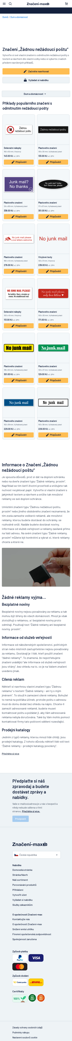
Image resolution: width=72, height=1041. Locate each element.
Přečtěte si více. (31, 811)
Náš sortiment (20, 879)
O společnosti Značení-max (27, 924)
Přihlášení (17, 889)
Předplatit (20, 818)
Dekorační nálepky (12, 148)
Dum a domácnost (19, 17)
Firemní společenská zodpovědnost (31, 934)
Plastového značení (47, 148)
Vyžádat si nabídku (36, 80)
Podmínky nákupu (20, 1032)
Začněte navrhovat (36, 71)
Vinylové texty (45, 257)
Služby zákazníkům (22, 904)
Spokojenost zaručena (24, 939)
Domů (5, 17)
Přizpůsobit (19, 162)
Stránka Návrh (20, 874)
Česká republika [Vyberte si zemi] (25, 854)
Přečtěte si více (10, 753)
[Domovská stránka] (36, 844)
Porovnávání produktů (24, 884)
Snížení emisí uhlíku (23, 929)
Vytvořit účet (19, 894)
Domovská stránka (22, 869)
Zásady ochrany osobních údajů (27, 1027)
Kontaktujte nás (21, 919)
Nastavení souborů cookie (24, 1037)
